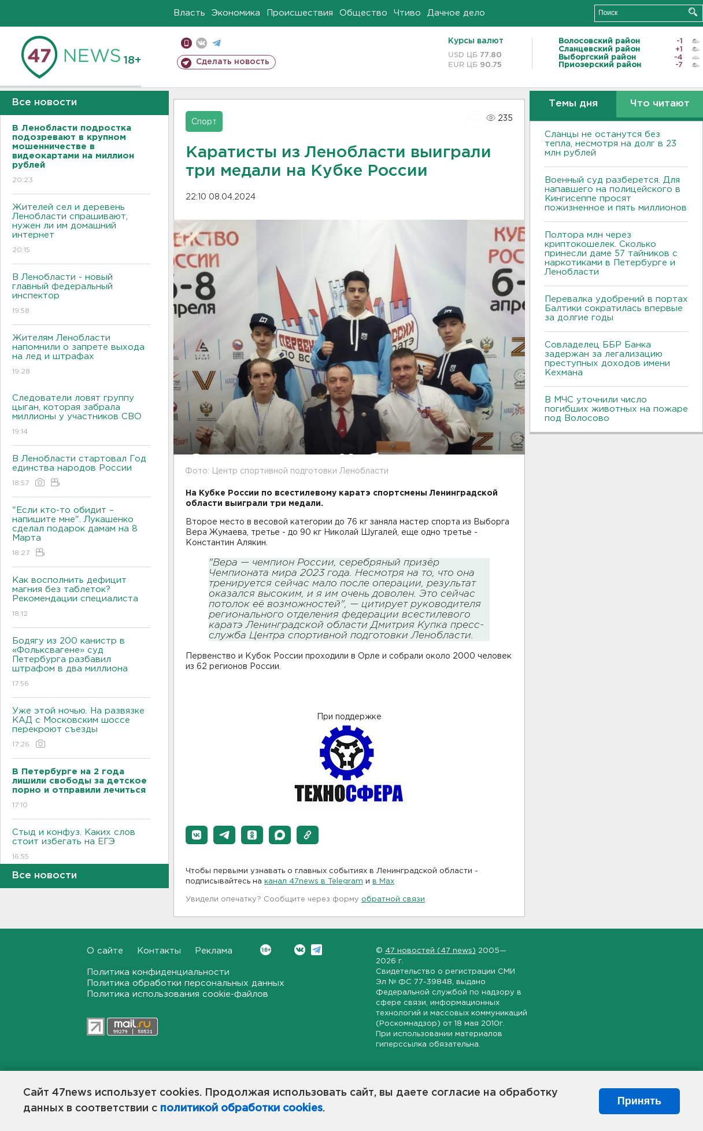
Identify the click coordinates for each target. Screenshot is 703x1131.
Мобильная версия (186, 43)
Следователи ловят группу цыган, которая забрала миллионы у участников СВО (81, 415)
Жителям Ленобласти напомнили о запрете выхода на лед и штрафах (81, 355)
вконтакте (201, 43)
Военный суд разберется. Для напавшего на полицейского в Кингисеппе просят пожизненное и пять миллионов (616, 194)
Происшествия (300, 13)
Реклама (213, 951)
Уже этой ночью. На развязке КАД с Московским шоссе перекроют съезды (81, 728)
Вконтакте (265, 949)
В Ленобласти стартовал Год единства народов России (81, 471)
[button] (197, 835)
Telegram (316, 949)
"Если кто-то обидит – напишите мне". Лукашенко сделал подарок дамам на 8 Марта (81, 532)
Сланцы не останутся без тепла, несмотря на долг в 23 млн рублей (610, 144)
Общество (363, 13)
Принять (639, 1101)
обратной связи (393, 899)
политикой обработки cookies (241, 1108)
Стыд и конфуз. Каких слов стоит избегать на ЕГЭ (81, 845)
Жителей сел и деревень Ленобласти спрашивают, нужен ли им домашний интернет (81, 229)
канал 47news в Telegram (313, 881)
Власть (189, 13)
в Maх (383, 881)
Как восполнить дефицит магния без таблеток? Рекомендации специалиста (81, 597)
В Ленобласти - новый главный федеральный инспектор (81, 294)
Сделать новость (232, 61)
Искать (693, 12)
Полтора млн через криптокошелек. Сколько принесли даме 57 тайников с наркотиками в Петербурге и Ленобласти (611, 253)
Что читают (660, 103)
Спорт (204, 122)
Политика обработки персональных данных (185, 983)
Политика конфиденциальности (158, 972)
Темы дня (573, 103)
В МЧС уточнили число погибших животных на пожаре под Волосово (616, 409)
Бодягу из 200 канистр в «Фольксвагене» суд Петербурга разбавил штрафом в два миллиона (81, 663)
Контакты (159, 951)
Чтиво (407, 13)
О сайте (105, 951)
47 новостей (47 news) (430, 951)
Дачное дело (456, 13)
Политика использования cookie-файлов (177, 994)
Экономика (236, 13)
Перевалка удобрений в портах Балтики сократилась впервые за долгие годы (616, 308)
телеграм (216, 43)
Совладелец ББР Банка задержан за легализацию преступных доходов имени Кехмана (607, 358)
